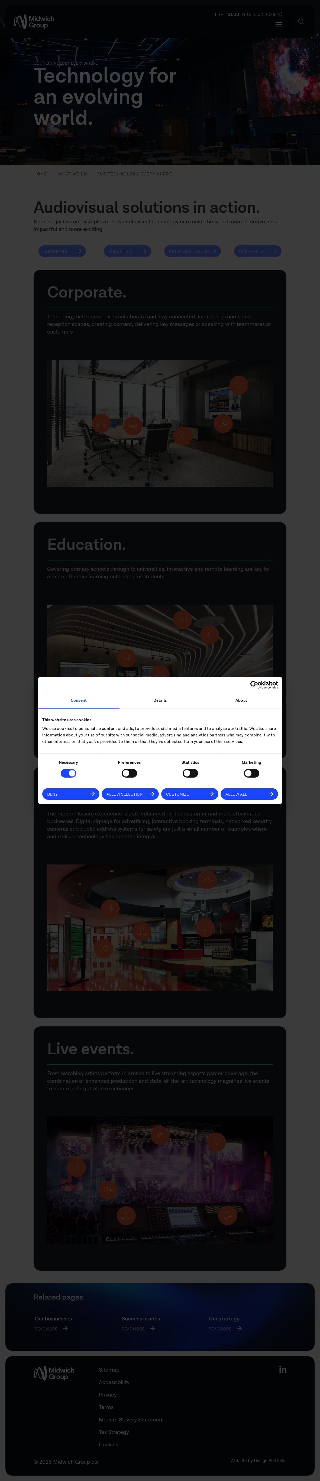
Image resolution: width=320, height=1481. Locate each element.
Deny (52, 794)
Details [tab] (160, 700)
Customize (177, 794)
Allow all (236, 794)
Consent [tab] (79, 700)
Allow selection (124, 794)
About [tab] (241, 700)
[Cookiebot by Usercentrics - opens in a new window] (254, 685)
